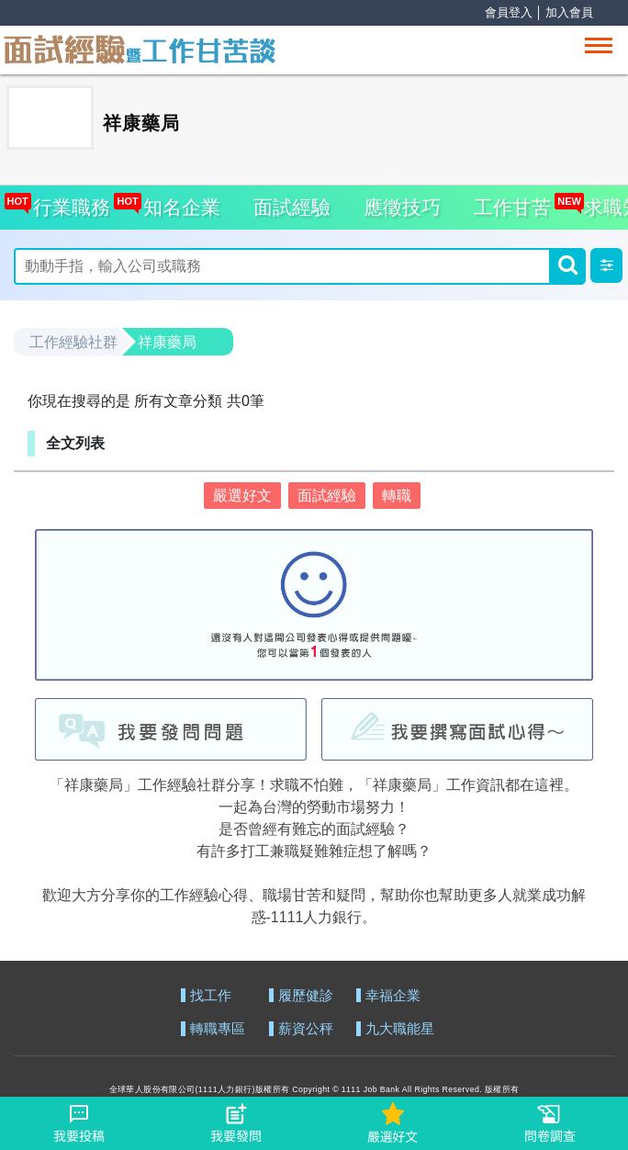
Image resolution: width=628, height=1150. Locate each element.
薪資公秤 (305, 1029)
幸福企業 (393, 996)
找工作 (210, 996)
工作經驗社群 (73, 342)
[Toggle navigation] (598, 45)
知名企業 (176, 202)
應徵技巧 (402, 207)
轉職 (396, 495)
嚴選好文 (242, 495)
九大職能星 (399, 1029)
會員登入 (509, 12)
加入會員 (569, 12)
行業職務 (67, 202)
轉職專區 (217, 1029)
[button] (606, 265)
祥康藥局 (167, 342)
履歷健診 (305, 996)
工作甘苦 (512, 207)
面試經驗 (292, 207)
